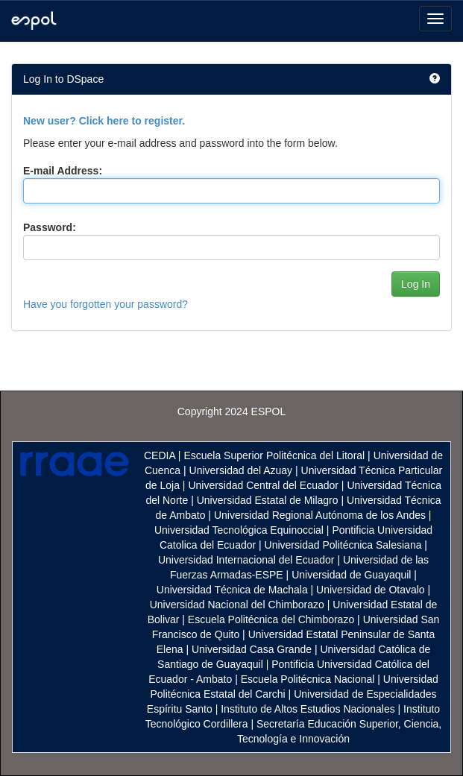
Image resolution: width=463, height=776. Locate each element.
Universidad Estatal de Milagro (267, 500)
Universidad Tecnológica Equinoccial (239, 530)
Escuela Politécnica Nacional (308, 679)
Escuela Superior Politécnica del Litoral (274, 455)
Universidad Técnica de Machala (232, 590)
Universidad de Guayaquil (351, 575)
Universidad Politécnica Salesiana (343, 545)
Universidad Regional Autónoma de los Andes (320, 515)
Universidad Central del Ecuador (263, 485)
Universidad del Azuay (241, 470)
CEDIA (159, 455)
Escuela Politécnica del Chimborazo (271, 619)
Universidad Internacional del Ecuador (246, 560)
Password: (49, 227)
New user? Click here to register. (104, 121)
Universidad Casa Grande (253, 649)
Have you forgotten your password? (105, 304)
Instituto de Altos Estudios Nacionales (307, 709)
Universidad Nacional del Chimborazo (237, 605)
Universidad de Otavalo (370, 590)
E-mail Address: (62, 171)
